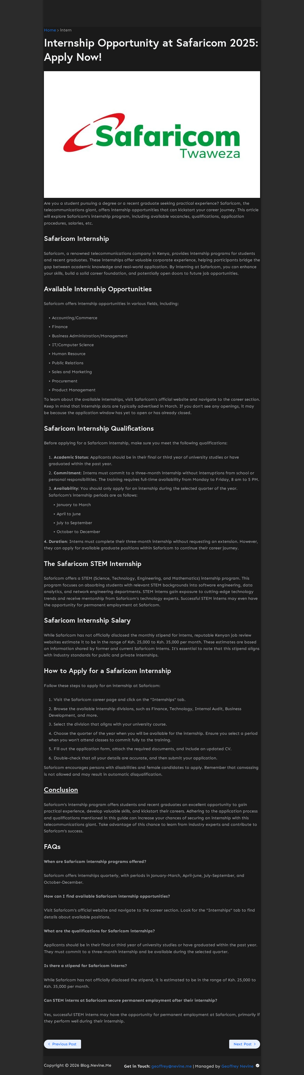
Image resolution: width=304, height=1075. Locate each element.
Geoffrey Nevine (240, 1066)
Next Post (243, 1044)
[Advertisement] (152, 13)
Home (50, 30)
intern (66, 30)
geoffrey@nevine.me (171, 1066)
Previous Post (64, 1044)
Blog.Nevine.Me (95, 1065)
